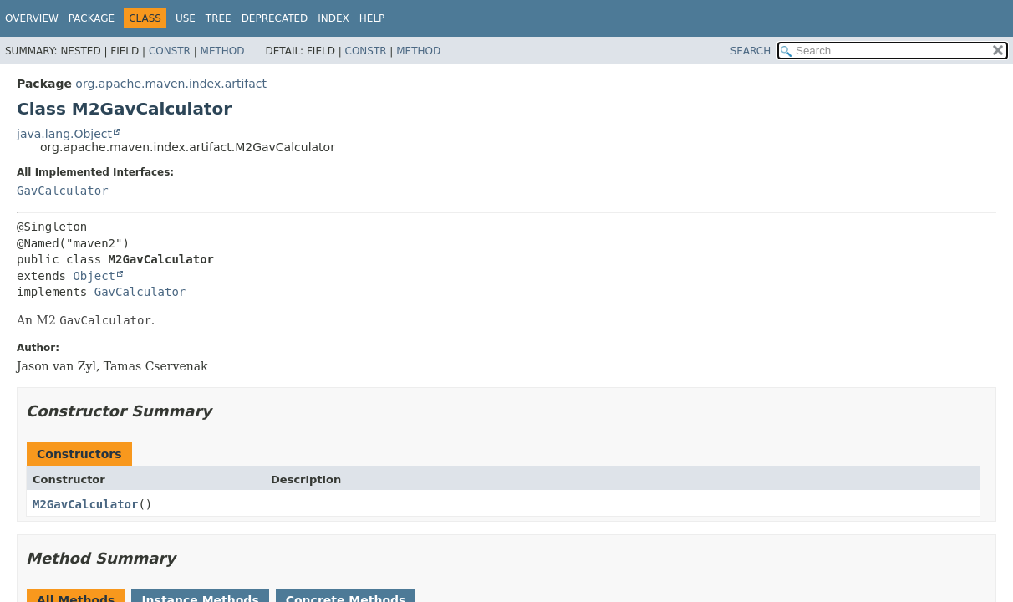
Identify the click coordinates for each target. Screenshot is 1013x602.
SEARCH (750, 51)
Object (94, 276)
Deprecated (275, 18)
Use (186, 18)
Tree (219, 18)
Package (92, 18)
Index (333, 18)
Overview (32, 18)
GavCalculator (63, 190)
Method (223, 51)
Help (372, 18)
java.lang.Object (64, 133)
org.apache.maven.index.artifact (171, 83)
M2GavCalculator (85, 504)
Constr (170, 51)
